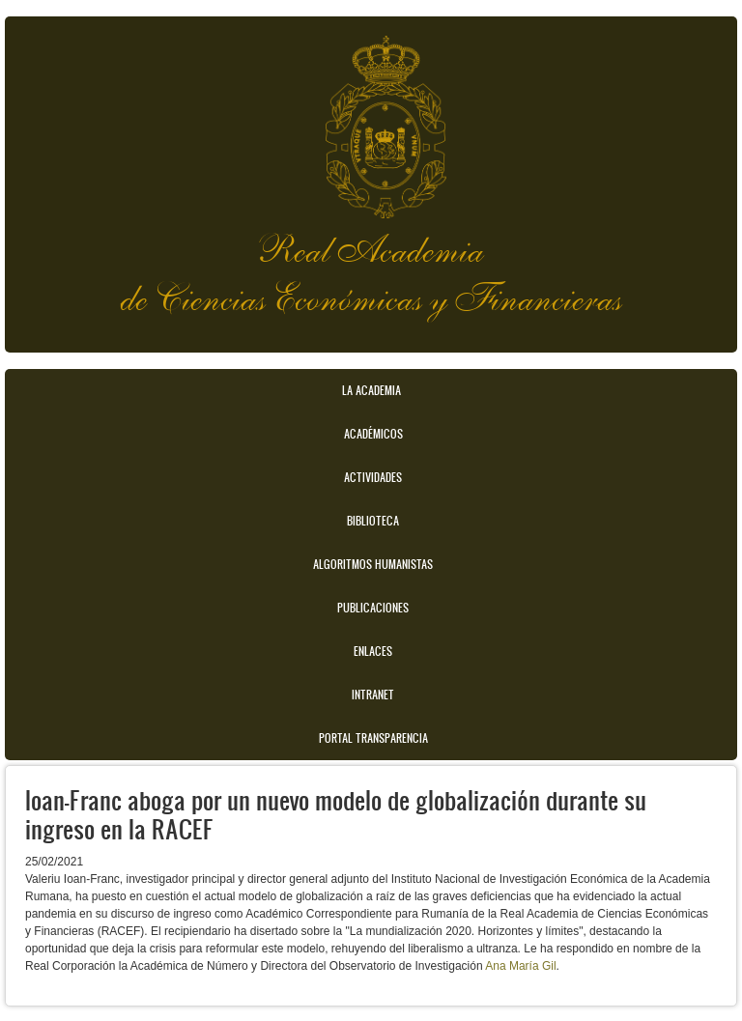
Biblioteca (373, 520)
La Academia (371, 390)
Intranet (373, 694)
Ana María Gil (520, 966)
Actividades (373, 477)
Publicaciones (373, 607)
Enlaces (373, 651)
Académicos (373, 433)
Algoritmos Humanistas (373, 564)
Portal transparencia (373, 738)
